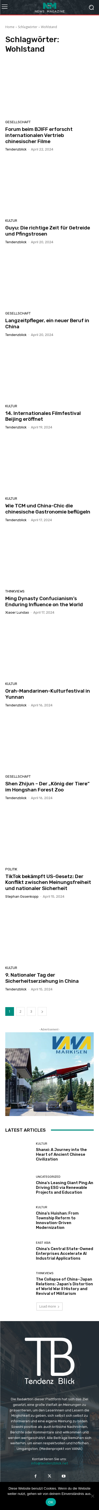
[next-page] (42, 1011)
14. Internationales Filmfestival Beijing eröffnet (43, 416)
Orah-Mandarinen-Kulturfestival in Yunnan (47, 694)
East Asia (43, 1242)
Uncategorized (48, 1176)
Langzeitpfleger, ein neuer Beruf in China (47, 323)
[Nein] (92, 1496)
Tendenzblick (16, 149)
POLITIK (11, 869)
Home (10, 27)
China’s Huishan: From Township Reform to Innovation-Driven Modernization (57, 1220)
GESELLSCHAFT (18, 122)
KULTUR (11, 220)
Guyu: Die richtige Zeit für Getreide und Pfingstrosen (47, 231)
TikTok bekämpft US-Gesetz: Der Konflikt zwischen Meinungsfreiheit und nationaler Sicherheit (48, 882)
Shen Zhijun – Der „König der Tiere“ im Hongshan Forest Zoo (47, 787)
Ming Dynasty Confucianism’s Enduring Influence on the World (44, 601)
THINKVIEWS (15, 591)
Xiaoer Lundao (17, 612)
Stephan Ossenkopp (22, 896)
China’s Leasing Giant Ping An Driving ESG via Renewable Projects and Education (64, 1187)
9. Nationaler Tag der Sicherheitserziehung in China (42, 978)
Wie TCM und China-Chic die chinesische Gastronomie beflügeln (47, 509)
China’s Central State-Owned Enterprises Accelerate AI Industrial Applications (64, 1253)
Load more (49, 1306)
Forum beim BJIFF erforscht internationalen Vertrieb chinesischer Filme (39, 135)
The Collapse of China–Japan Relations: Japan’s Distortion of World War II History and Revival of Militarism (64, 1286)
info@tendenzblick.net (49, 1463)
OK (50, 1502)
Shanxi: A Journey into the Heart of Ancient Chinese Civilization (61, 1154)
